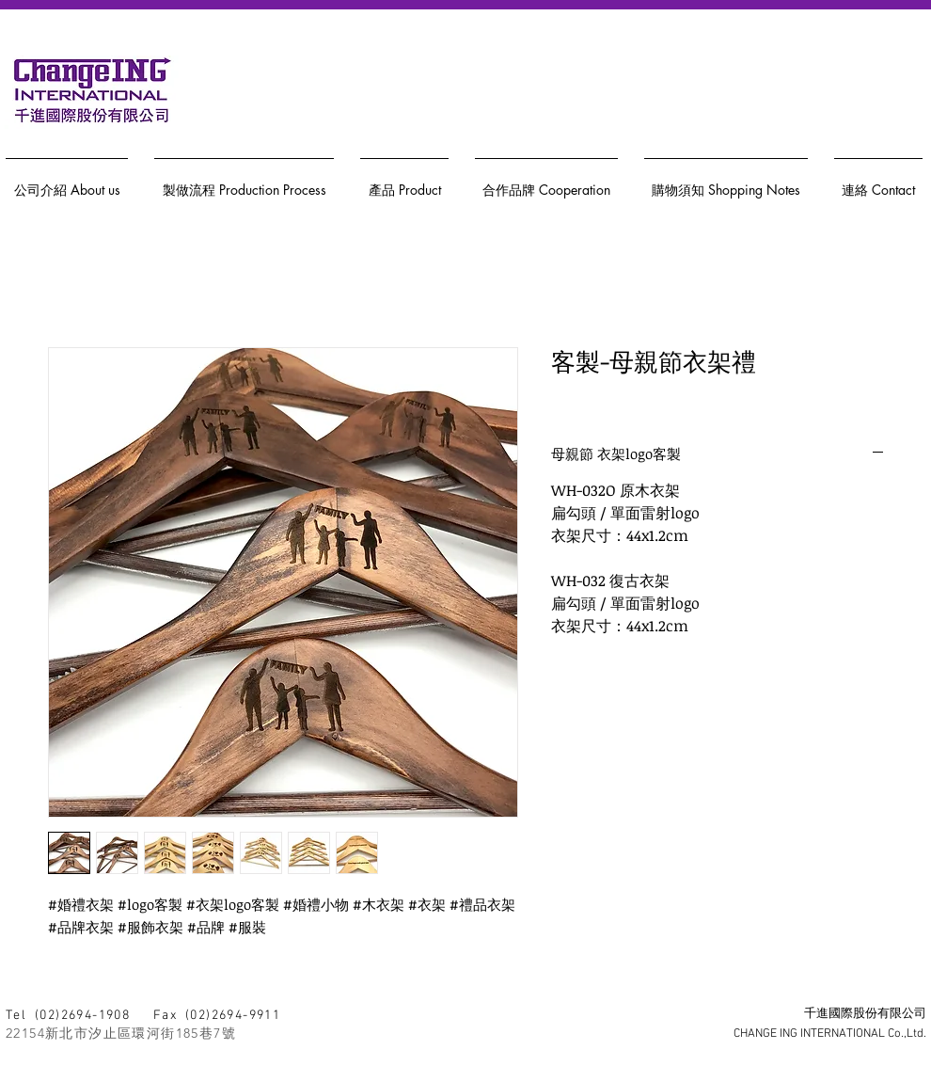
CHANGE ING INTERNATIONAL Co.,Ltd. (830, 1034)
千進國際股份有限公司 (865, 1014)
